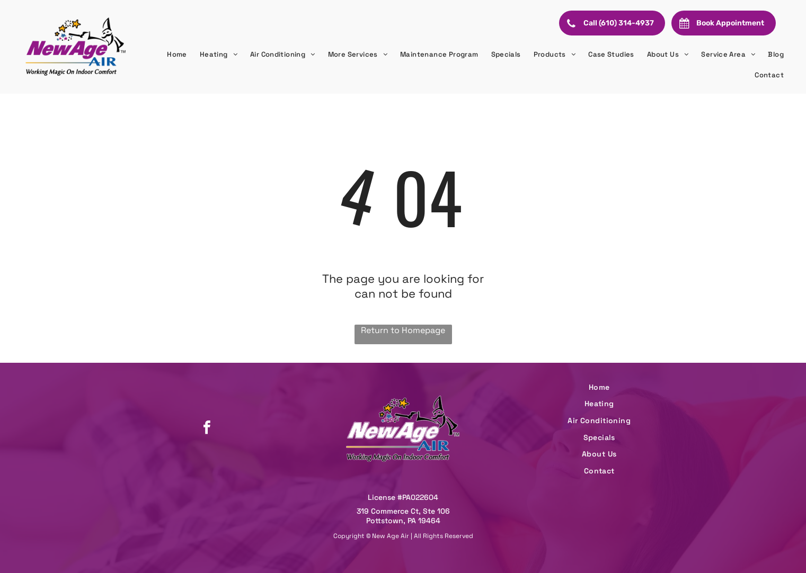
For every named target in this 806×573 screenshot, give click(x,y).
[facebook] (207, 428)
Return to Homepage (403, 330)
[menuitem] (177, 54)
